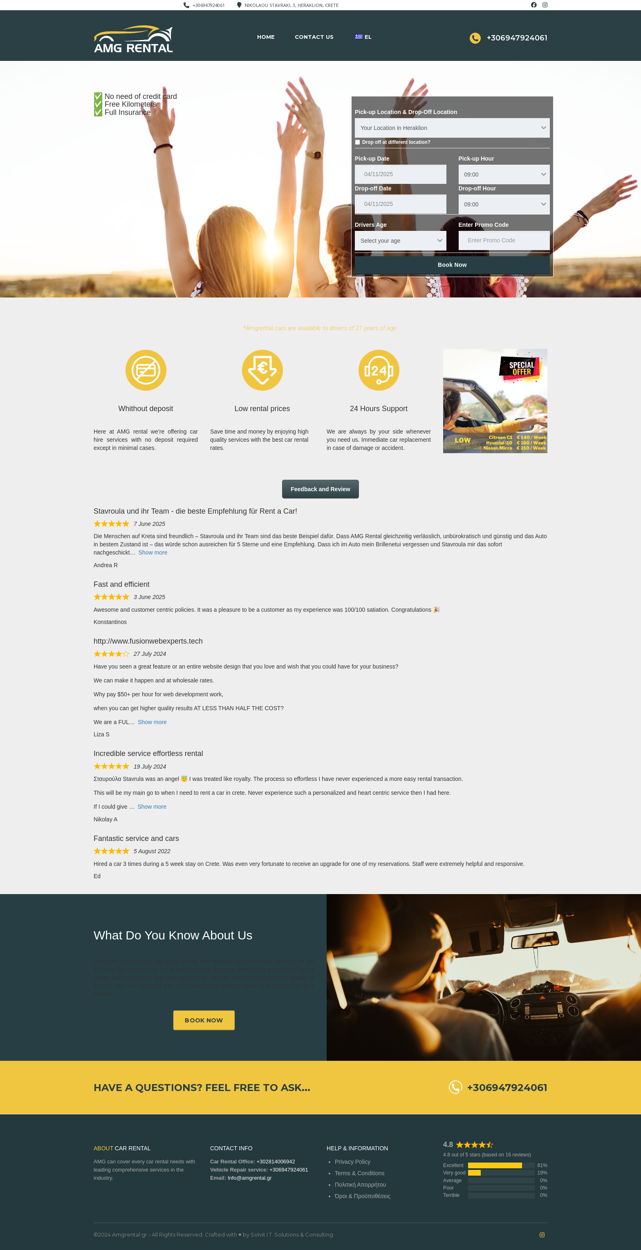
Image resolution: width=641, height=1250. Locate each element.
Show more (153, 552)
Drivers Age (371, 224)
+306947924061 (209, 5)
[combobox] (452, 128)
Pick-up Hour (476, 158)
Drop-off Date (373, 188)
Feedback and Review (320, 489)
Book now (204, 1020)
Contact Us (314, 37)
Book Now (452, 265)
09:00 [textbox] (471, 174)
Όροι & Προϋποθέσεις (362, 1196)
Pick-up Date (372, 158)
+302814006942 (275, 1161)
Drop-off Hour (477, 188)
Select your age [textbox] (380, 240)
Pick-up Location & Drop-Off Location (406, 112)
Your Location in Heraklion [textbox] (394, 128)
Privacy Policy (352, 1161)
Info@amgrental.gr (250, 1178)
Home (266, 37)
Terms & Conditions (359, 1173)
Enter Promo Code (484, 224)
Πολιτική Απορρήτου (360, 1184)
